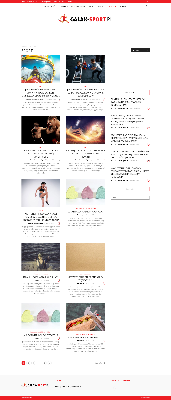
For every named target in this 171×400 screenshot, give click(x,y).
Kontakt (69, 2)
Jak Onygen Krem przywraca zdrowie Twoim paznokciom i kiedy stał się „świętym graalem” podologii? (130, 172)
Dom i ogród (50, 6)
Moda (100, 6)
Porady (123, 6)
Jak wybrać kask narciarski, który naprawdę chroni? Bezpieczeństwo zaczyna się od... (41, 92)
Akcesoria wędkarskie (41, 274)
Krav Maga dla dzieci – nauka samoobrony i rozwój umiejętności (41, 153)
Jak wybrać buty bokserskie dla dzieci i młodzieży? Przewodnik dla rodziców (85, 92)
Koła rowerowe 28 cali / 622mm (85, 208)
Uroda (92, 6)
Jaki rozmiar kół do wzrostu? (41, 335)
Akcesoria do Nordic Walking (85, 334)
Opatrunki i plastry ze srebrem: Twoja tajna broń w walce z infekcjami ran (128, 102)
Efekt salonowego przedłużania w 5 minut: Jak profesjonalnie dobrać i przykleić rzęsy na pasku (130, 154)
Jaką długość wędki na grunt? (41, 277)
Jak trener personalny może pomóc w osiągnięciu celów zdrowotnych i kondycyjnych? (41, 216)
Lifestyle (64, 6)
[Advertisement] (85, 37)
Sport (41, 86)
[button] (147, 6)
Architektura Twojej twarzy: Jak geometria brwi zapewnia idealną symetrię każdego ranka (129, 138)
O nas (55, 2)
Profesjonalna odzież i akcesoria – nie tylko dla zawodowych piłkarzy (85, 153)
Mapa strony (145, 398)
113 (44, 363)
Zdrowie (111, 6)
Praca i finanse (78, 6)
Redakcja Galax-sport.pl (34, 99)
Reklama (61, 2)
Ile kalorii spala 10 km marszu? (85, 337)
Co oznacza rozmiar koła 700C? (85, 211)
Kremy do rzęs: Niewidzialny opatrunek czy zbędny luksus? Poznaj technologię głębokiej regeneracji (127, 120)
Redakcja (80, 215)
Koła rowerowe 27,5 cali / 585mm (40, 332)
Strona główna (46, 2)
